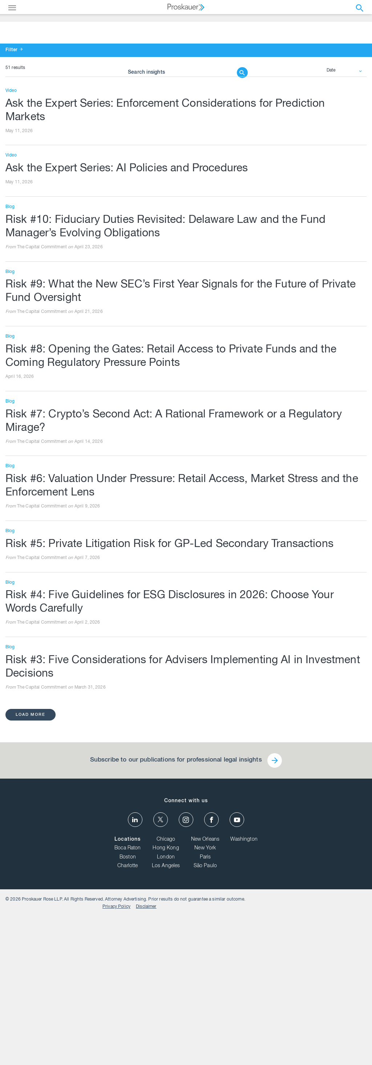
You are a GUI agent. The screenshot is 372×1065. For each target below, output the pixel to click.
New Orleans (205, 986)
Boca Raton (127, 995)
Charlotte (127, 1013)
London (166, 1004)
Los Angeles (166, 1013)
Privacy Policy (321, 1048)
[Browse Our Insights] (180, 111)
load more (31, 858)
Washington (244, 986)
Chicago (166, 986)
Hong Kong (166, 995)
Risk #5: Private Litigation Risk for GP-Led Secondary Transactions (180, 686)
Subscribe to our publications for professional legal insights (175, 904)
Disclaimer (350, 1048)
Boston (128, 1004)
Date (331, 207)
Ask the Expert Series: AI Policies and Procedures (135, 306)
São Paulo (205, 1013)
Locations (127, 986)
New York (205, 995)
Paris (205, 1004)
